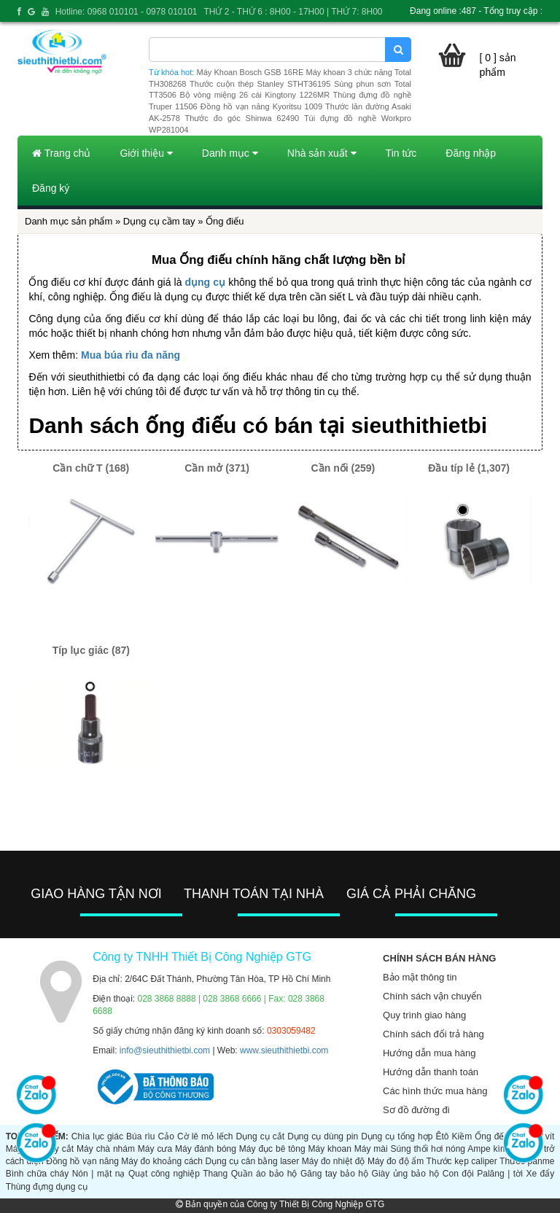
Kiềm (462, 1136)
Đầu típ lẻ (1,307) (469, 468)
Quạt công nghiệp (164, 1174)
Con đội (458, 1174)
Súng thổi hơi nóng (428, 1149)
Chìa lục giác (97, 1136)
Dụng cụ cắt (260, 1136)
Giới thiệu (146, 153)
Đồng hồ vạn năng (82, 1161)
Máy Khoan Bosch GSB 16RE (250, 72)
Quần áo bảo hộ (264, 1174)
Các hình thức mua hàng (435, 1090)
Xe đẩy (540, 1174)
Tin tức (401, 153)
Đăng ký (50, 188)
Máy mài (371, 1149)
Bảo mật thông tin (419, 977)
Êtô (441, 1136)
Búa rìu (140, 1136)
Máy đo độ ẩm (396, 1161)
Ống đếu (492, 1136)
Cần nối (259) (343, 468)
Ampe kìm (487, 1149)
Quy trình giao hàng (424, 1015)
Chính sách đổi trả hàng (433, 1034)
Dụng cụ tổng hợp (396, 1136)
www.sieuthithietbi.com (284, 1050)
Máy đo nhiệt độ (333, 1161)
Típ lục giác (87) (91, 650)
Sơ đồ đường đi (416, 1109)
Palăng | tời (500, 1174)
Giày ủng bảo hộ (406, 1174)
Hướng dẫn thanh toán (430, 1071)
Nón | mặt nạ (98, 1174)
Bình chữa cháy (37, 1174)
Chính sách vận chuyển (432, 996)
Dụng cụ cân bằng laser (253, 1161)
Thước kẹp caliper (462, 1161)
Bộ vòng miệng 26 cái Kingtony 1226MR (254, 94)
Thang (215, 1174)
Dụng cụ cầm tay (159, 221)
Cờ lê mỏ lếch (205, 1136)
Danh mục (230, 153)
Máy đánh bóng (205, 1149)
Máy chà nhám (106, 1149)
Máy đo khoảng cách (162, 1161)
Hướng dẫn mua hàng (429, 1053)
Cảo (166, 1136)
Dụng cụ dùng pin (322, 1136)
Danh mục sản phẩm (68, 221)
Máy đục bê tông (272, 1149)
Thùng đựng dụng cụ (47, 1187)
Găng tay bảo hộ (334, 1174)
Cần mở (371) (216, 468)
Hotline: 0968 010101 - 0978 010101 (126, 12)
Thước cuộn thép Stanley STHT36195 (260, 83)
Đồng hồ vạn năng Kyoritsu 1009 (261, 106)
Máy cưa (155, 1149)
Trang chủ (61, 153)
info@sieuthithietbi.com (165, 1050)
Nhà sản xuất (322, 153)
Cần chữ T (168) (90, 468)
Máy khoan (329, 1149)
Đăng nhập (471, 153)
